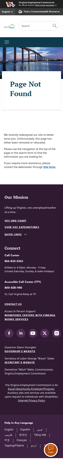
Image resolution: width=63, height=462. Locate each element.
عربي (40, 429)
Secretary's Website (20, 363)
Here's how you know (44, 5)
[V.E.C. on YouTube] (32, 333)
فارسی (8, 435)
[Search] (35, 25)
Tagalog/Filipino (14, 445)
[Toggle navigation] (7, 42)
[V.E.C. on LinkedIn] (20, 333)
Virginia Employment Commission (36, 2)
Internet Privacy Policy (31, 400)
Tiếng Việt (40, 435)
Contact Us (13, 304)
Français (22, 440)
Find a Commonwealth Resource (39, 11)
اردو (34, 445)
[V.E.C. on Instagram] (56, 333)
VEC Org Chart (16, 221)
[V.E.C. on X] (44, 333)
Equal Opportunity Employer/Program (31, 389)
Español (25, 429)
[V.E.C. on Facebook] (9, 333)
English (7, 11)
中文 (7, 440)
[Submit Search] (55, 25)
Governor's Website (20, 351)
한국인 (23, 435)
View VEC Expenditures (22, 227)
